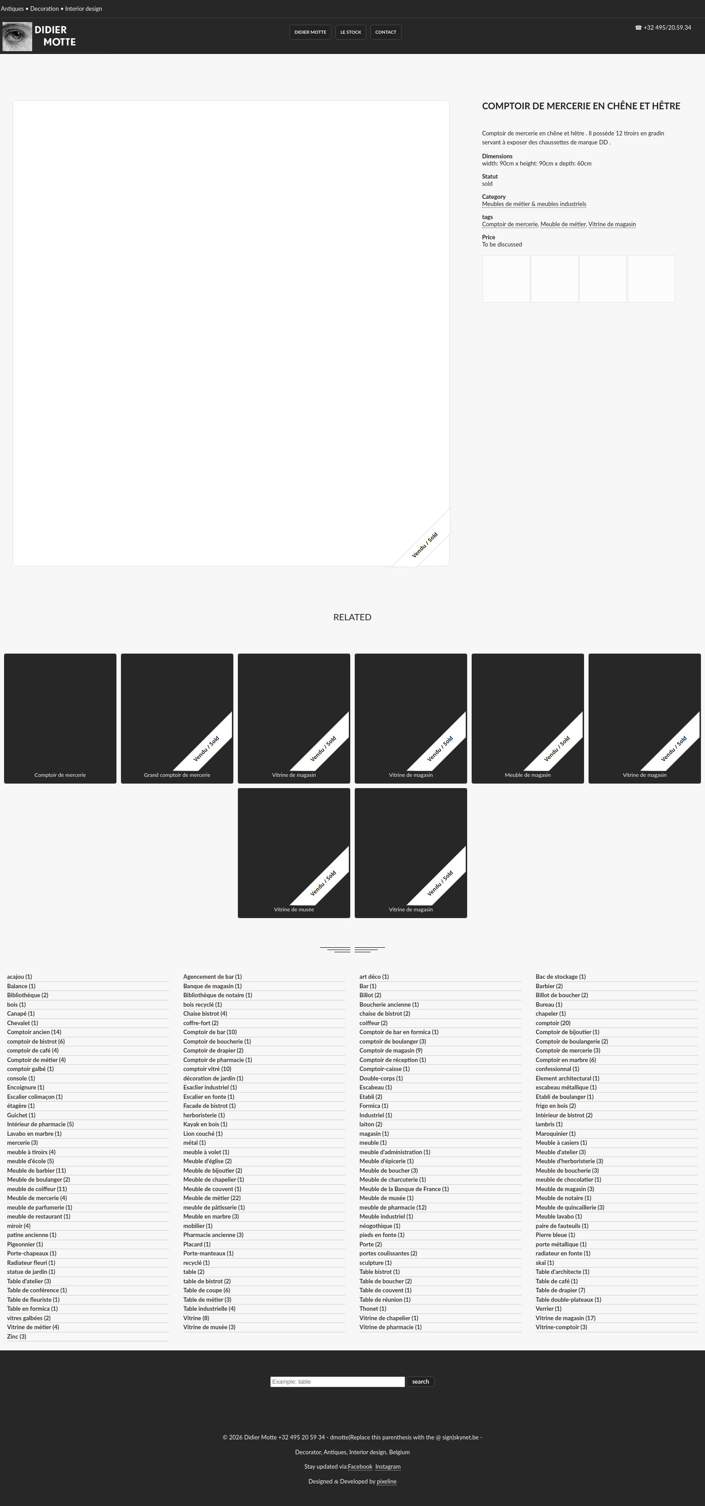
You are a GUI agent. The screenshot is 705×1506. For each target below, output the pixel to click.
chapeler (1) (551, 1013)
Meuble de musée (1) (387, 1197)
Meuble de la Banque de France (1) (404, 1188)
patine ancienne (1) (32, 1234)
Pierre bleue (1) (556, 1234)
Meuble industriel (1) (386, 1216)
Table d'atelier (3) (29, 1281)
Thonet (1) (373, 1308)
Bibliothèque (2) (28, 995)
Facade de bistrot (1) (209, 1105)
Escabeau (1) (376, 1087)
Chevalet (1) (22, 1022)
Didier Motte (310, 32)
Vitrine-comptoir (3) (561, 1327)
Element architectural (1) (567, 1078)
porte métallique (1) (561, 1244)
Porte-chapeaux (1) (32, 1253)
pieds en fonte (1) (382, 1234)
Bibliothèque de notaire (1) (217, 995)
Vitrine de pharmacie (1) (391, 1327)
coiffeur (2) (374, 1022)
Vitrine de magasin (612, 224)
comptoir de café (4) (33, 1050)
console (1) (21, 1078)
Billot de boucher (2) (562, 995)
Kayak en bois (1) (205, 1124)
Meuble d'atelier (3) (561, 1152)
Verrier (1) (549, 1308)
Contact (386, 32)
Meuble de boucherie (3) (567, 1170)
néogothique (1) (380, 1225)
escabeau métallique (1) (566, 1087)
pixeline (387, 1481)
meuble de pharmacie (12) (393, 1207)
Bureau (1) (549, 1004)
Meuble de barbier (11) (36, 1170)
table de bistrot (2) (207, 1281)
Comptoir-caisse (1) (385, 1068)
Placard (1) (197, 1244)
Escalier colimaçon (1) (35, 1096)
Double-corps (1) (381, 1078)
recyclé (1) (196, 1262)
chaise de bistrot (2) (385, 1013)
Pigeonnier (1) (25, 1244)
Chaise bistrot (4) (205, 1013)
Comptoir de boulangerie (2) (572, 1041)
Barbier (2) (549, 986)
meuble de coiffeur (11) (37, 1188)
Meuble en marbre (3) (211, 1216)
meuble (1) (373, 1142)
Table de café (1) (557, 1281)
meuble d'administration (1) (395, 1152)
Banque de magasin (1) (212, 986)
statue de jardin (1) (31, 1271)
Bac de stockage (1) (561, 976)
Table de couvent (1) (386, 1290)
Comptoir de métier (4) (36, 1059)
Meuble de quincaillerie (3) (570, 1207)
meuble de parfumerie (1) (39, 1207)
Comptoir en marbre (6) (566, 1059)
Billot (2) (370, 995)
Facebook (360, 1466)
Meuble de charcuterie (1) (393, 1179)
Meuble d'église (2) (207, 1161)
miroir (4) (19, 1225)
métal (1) (194, 1142)
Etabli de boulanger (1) (565, 1096)
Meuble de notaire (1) (563, 1197)
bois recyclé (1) (202, 1004)
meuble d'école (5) (30, 1161)
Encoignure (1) (26, 1087)
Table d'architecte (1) (562, 1271)
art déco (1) (374, 976)
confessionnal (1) (558, 1068)
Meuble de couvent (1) (212, 1188)
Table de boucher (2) (386, 1281)
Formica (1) (374, 1105)
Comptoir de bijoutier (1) (567, 1031)
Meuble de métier (563, 224)
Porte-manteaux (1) (208, 1253)
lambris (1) (549, 1124)
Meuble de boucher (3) (389, 1170)
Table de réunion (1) (385, 1299)
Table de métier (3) (207, 1299)
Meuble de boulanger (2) (38, 1179)
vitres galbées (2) (29, 1318)
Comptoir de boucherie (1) (217, 1041)
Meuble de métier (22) (212, 1197)
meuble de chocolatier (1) (569, 1179)
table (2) (194, 1271)
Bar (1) (368, 986)
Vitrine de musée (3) (209, 1327)
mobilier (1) (198, 1225)
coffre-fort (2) (201, 1022)
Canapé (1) (21, 1013)
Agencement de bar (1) (212, 976)
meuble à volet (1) (206, 1152)
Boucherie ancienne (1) (389, 1004)
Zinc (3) (17, 1336)
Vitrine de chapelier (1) (389, 1318)
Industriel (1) (376, 1115)
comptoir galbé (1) (30, 1068)
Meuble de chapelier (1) (213, 1179)
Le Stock (350, 32)
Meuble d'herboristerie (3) (569, 1161)
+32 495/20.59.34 (668, 27)
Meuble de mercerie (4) (37, 1197)
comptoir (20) (553, 1022)
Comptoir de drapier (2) (213, 1050)
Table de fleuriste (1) (33, 1299)
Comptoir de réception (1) (393, 1059)
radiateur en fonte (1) (563, 1253)
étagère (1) (21, 1105)
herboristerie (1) (204, 1115)
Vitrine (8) (196, 1318)
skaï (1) (545, 1262)
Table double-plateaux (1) (569, 1299)
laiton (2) (371, 1124)
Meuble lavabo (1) (559, 1216)
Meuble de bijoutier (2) (212, 1170)
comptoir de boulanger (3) (393, 1041)
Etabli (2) (371, 1096)
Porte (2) (371, 1244)
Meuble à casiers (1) (561, 1142)
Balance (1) (21, 986)
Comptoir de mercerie (510, 224)
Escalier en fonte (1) (208, 1096)
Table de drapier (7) (560, 1290)
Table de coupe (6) (206, 1290)
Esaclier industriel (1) (210, 1087)
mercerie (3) (22, 1142)
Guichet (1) (21, 1115)
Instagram (388, 1466)
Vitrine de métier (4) (33, 1327)
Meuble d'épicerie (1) (387, 1161)
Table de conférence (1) (37, 1290)
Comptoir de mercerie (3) (568, 1050)
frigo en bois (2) (556, 1105)
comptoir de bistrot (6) (36, 1041)
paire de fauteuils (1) (562, 1225)
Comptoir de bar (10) (210, 1031)
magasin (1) (374, 1133)
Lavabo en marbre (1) (34, 1133)
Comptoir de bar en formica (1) (399, 1031)
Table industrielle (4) (209, 1308)
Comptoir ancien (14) (34, 1031)
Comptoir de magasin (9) (391, 1050)
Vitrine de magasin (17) (566, 1318)
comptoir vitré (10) (207, 1068)
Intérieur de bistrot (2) (564, 1115)
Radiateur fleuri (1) (31, 1262)
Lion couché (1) (203, 1133)
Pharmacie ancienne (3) (213, 1234)
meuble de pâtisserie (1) (214, 1207)
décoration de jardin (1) (213, 1078)
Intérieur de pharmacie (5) (40, 1124)
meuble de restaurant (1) (39, 1216)
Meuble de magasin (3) (565, 1188)
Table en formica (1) (32, 1308)
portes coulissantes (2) (388, 1253)
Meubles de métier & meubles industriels (534, 203)
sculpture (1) (376, 1262)
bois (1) (16, 1004)
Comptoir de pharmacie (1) (217, 1059)
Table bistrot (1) (380, 1271)
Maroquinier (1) (556, 1133)
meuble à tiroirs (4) (31, 1152)
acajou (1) (19, 976)
